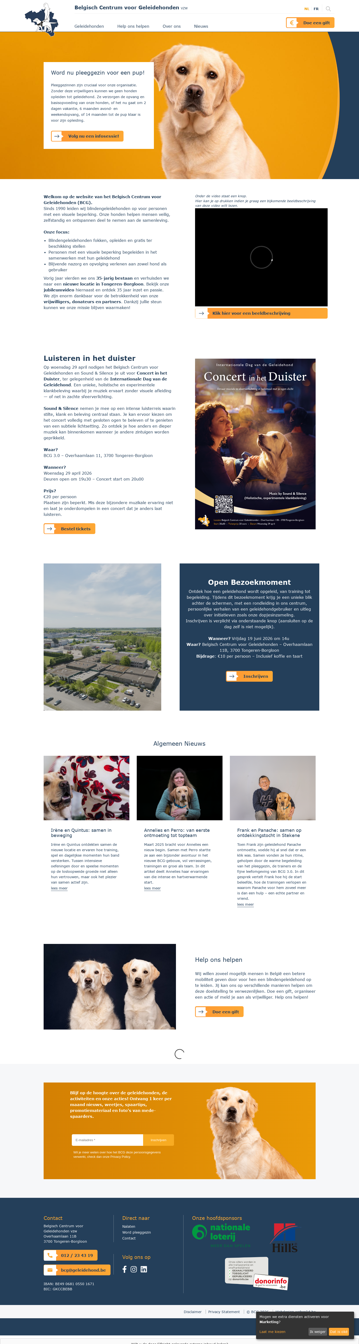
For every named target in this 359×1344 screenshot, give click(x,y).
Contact (129, 1238)
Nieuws (202, 26)
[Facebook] (126, 1270)
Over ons (172, 26)
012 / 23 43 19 (68, 1255)
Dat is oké (338, 1332)
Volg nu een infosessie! (85, 136)
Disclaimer (193, 1312)
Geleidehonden (89, 26)
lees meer (59, 888)
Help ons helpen (134, 26)
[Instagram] (135, 1270)
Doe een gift (308, 22)
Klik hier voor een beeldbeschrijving (242, 313)
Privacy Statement (224, 1312)
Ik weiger (318, 1332)
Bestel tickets (67, 529)
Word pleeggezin (136, 1232)
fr (316, 9)
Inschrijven (247, 676)
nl (306, 9)
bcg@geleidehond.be (75, 1270)
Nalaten (128, 1226)
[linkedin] (145, 1270)
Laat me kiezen (272, 1332)
